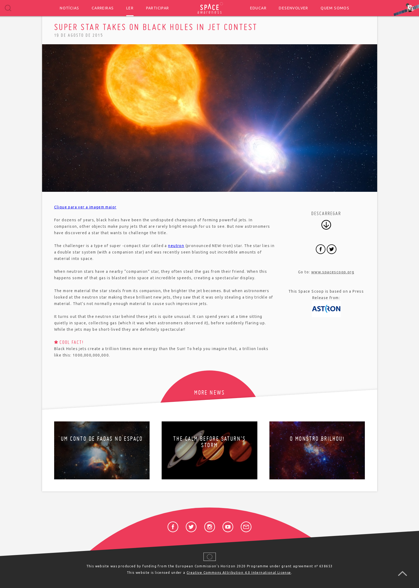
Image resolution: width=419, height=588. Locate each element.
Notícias (69, 8)
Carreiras (103, 8)
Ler (130, 8)
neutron (176, 246)
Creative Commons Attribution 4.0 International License (239, 572)
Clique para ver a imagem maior (85, 207)
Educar (258, 8)
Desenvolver (293, 8)
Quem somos (335, 8)
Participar (157, 8)
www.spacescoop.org (332, 272)
